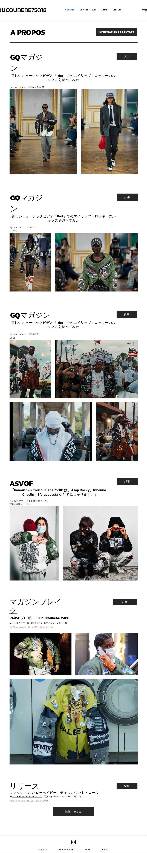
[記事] (127, 56)
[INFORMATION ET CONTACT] (116, 32)
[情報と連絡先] (73, 811)
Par (19, 800)
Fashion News (46, 627)
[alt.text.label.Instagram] (74, 842)
